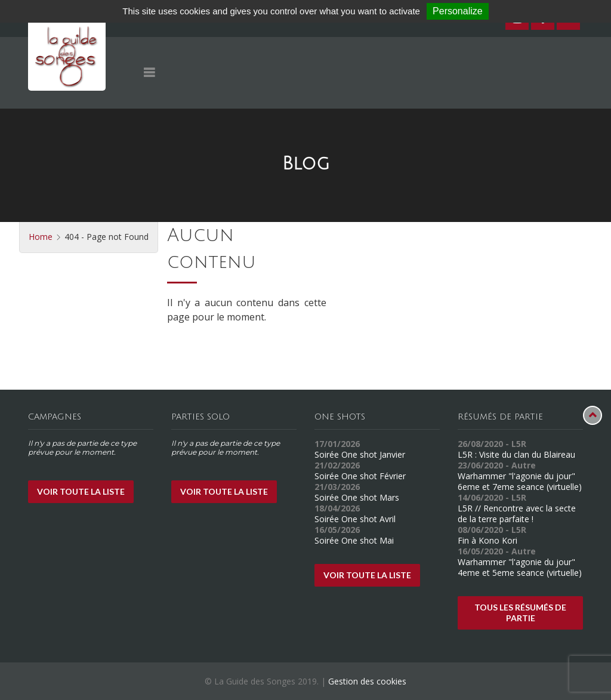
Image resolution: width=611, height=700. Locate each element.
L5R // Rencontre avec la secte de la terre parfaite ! (517, 513)
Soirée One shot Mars (356, 497)
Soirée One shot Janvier (359, 454)
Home (41, 236)
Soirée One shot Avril (355, 519)
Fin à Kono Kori (487, 540)
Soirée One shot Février (360, 476)
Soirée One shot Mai (354, 540)
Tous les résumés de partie (520, 612)
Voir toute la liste (81, 491)
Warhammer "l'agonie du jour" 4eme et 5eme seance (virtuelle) (520, 567)
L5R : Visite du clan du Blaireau (516, 454)
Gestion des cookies (367, 681)
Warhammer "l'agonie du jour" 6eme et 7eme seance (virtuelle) (520, 481)
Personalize (458, 11)
